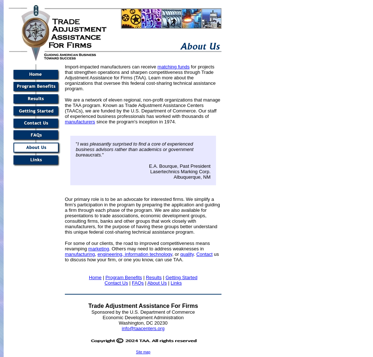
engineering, (111, 254)
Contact (204, 254)
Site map (143, 352)
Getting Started (181, 277)
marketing (98, 248)
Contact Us (116, 283)
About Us (156, 283)
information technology (148, 254)
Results (153, 277)
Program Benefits (123, 277)
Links (176, 283)
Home (95, 277)
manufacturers (80, 121)
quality (187, 254)
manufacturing (80, 254)
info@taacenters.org (143, 328)
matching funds (173, 67)
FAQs (138, 283)
